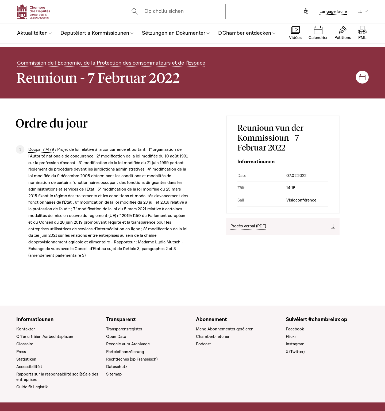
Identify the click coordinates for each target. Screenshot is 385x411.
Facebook (295, 329)
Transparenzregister (124, 329)
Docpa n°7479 (41, 149)
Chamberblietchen (213, 336)
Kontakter (25, 329)
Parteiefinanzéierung (125, 351)
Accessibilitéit (29, 366)
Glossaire (24, 344)
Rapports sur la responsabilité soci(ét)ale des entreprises (57, 377)
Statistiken (26, 359)
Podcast (203, 344)
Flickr (291, 336)
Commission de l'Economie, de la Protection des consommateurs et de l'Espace (111, 63)
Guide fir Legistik (32, 387)
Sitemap (114, 374)
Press (21, 351)
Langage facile (333, 11)
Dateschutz (116, 366)
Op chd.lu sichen (164, 11)
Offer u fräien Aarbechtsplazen (44, 336)
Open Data (116, 336)
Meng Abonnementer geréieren (224, 329)
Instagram (295, 344)
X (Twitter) (295, 351)
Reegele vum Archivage (128, 344)
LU (360, 11)
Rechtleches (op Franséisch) (131, 359)
